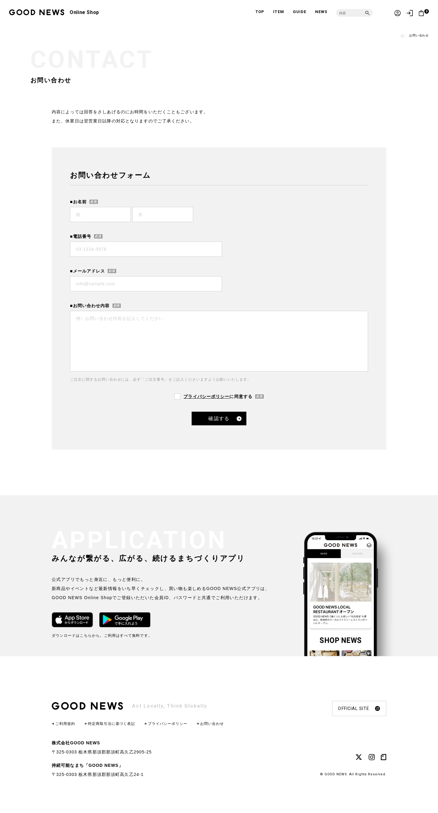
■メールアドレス (87, 271)
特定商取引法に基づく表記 (111, 724)
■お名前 (78, 202)
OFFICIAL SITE (359, 708)
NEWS (321, 11)
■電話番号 (80, 236)
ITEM (278, 11)
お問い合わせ (212, 724)
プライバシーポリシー (206, 396)
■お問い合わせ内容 (90, 306)
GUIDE (299, 11)
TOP (259, 11)
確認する (218, 418)
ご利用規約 (65, 724)
